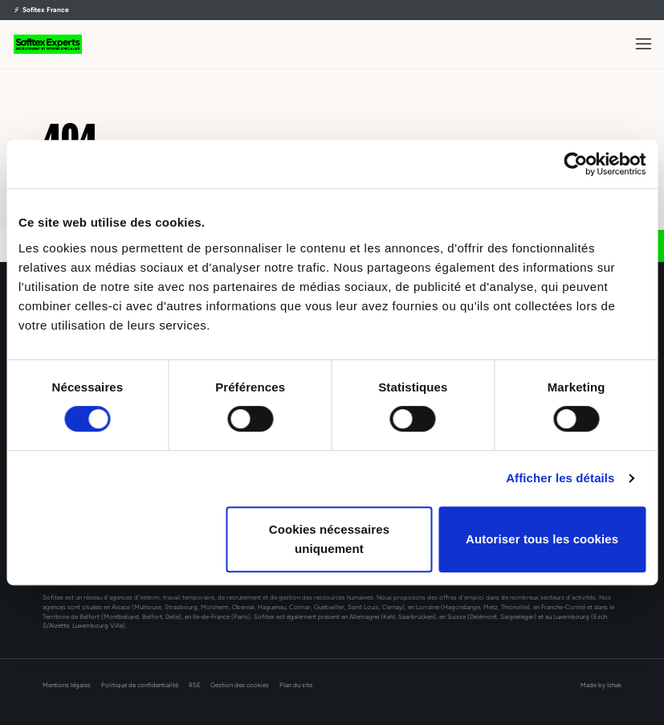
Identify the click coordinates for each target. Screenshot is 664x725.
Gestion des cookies (239, 685)
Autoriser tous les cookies (542, 539)
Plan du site (295, 685)
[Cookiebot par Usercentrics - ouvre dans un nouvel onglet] (575, 164)
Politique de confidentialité (139, 685)
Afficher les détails (560, 478)
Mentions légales (67, 685)
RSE (195, 685)
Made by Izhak (600, 685)
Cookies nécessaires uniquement (329, 538)
